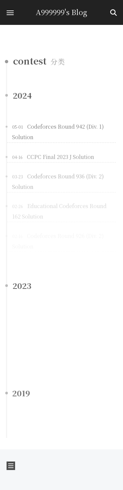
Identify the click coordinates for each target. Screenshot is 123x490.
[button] (10, 12)
